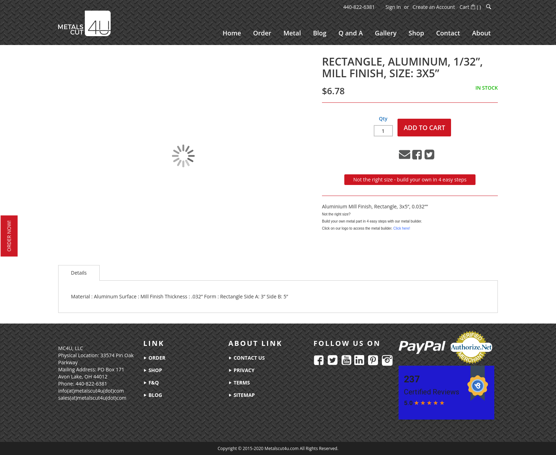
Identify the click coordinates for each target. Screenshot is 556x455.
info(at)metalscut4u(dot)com (91, 390)
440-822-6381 (359, 7)
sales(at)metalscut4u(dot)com (92, 397)
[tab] (79, 273)
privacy (241, 370)
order (154, 357)
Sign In (393, 7)
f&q (151, 382)
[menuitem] (231, 33)
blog (152, 395)
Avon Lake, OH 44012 (82, 376)
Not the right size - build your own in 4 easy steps (410, 179)
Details (79, 272)
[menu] (357, 33)
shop (152, 370)
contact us (246, 357)
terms (239, 382)
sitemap (241, 395)
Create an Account (433, 7)
